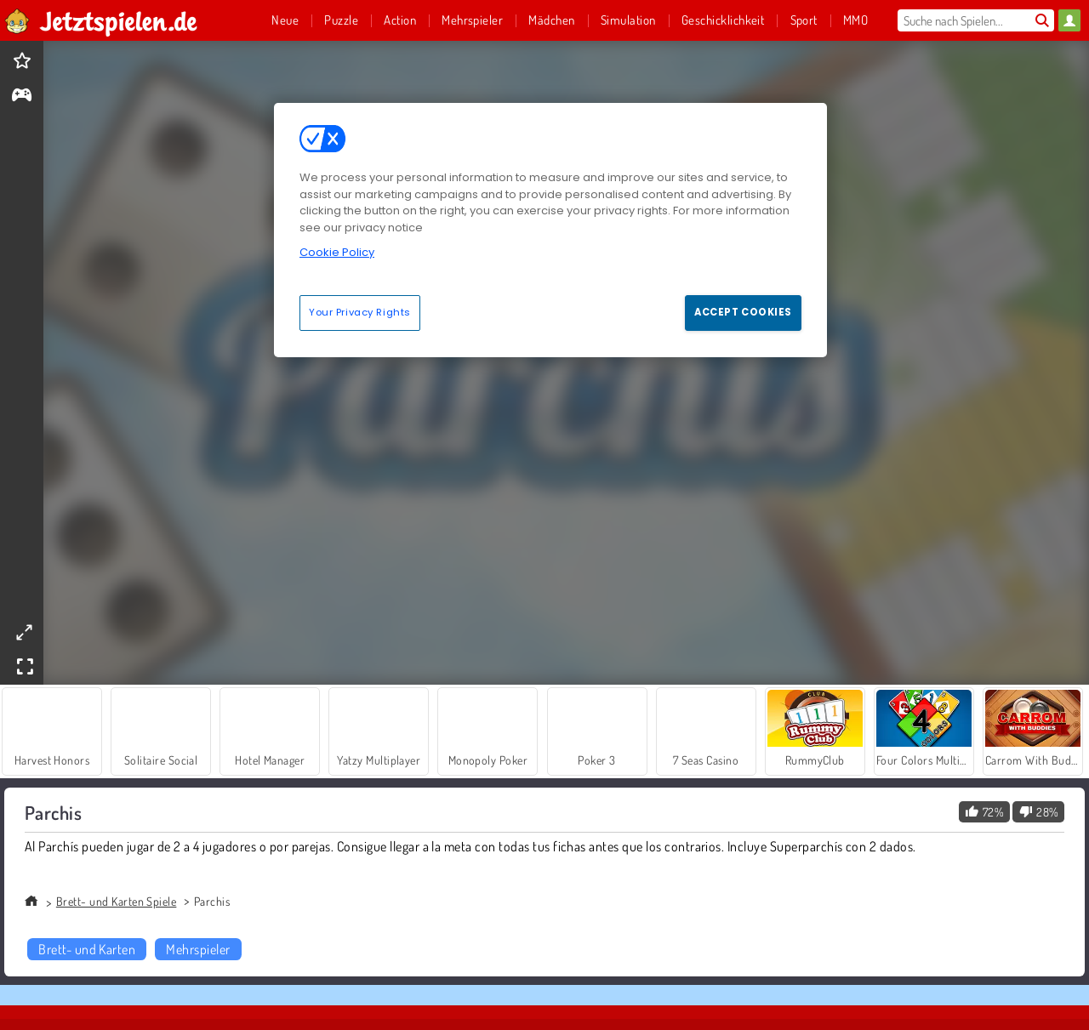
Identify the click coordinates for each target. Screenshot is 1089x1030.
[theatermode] (24, 632)
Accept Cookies (743, 312)
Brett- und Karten (86, 949)
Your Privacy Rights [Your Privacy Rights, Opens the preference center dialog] (360, 312)
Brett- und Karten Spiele (116, 901)
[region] (550, 229)
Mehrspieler (198, 949)
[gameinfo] (22, 96)
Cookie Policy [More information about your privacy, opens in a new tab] (336, 252)
